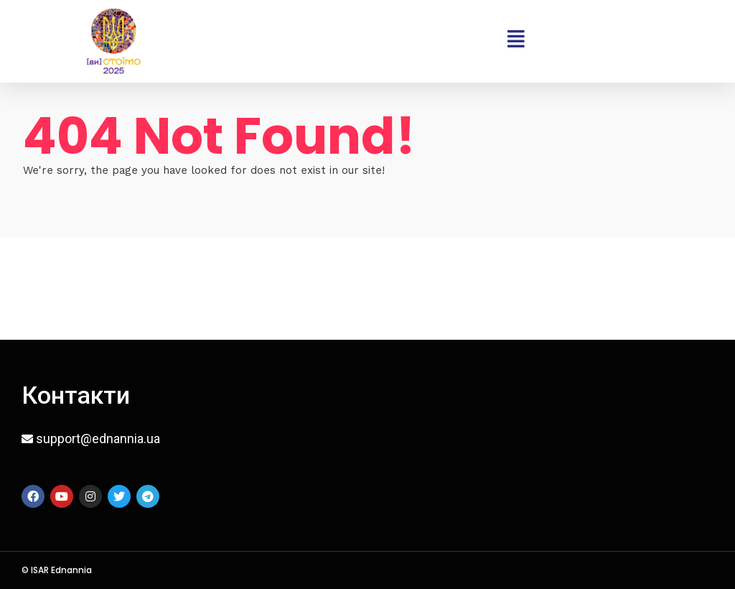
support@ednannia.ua (98, 438)
